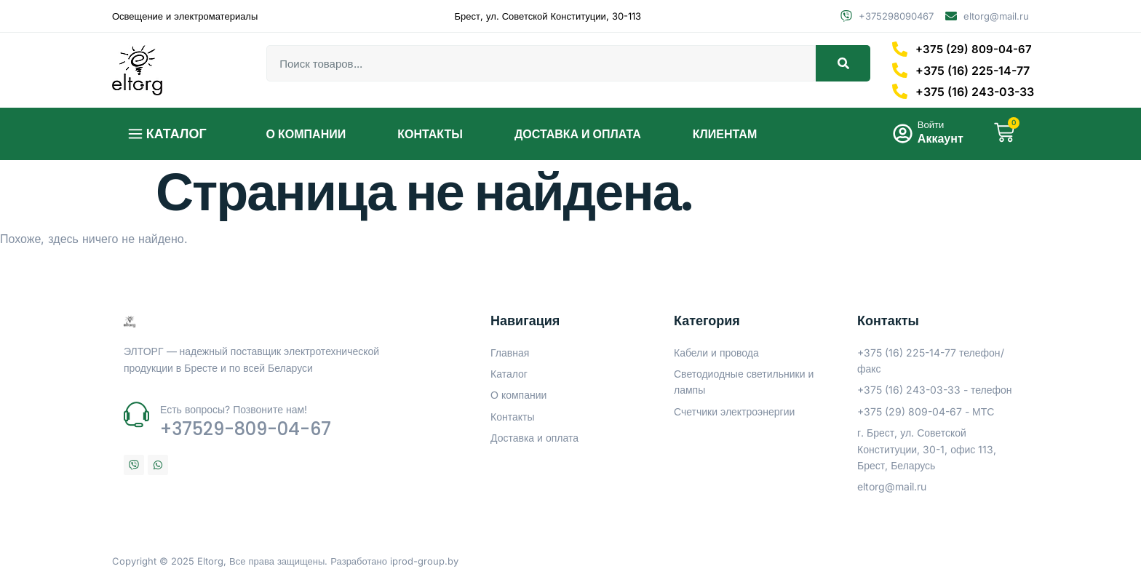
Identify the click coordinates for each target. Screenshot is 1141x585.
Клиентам (725, 134)
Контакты (430, 134)
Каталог (176, 133)
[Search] (843, 63)
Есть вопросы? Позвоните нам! (233, 409)
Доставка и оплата (577, 134)
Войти (926, 125)
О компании (306, 134)
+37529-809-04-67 (245, 429)
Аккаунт (936, 139)
